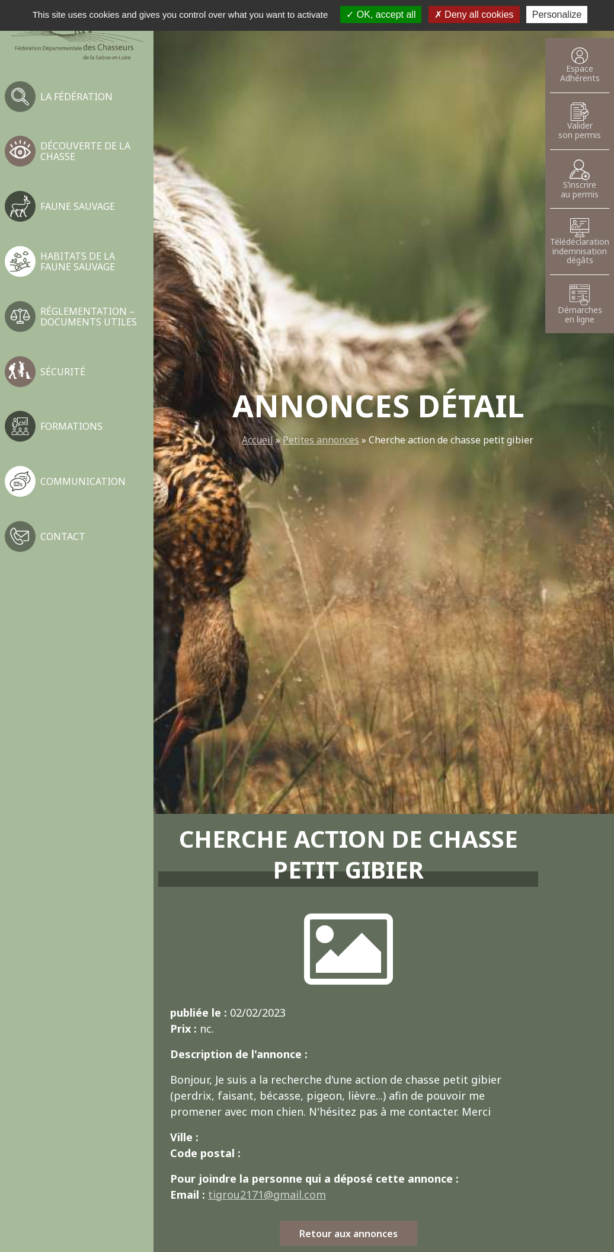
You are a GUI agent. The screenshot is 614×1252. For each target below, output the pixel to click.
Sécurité (62, 371)
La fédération (76, 96)
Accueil (257, 439)
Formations (71, 426)
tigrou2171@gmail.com (267, 1194)
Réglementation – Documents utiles (88, 316)
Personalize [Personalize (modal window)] (557, 14)
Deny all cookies (474, 14)
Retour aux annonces (348, 1233)
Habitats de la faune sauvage (77, 261)
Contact (62, 536)
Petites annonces (321, 439)
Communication (83, 481)
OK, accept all (380, 14)
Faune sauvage (77, 206)
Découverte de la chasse (85, 151)
